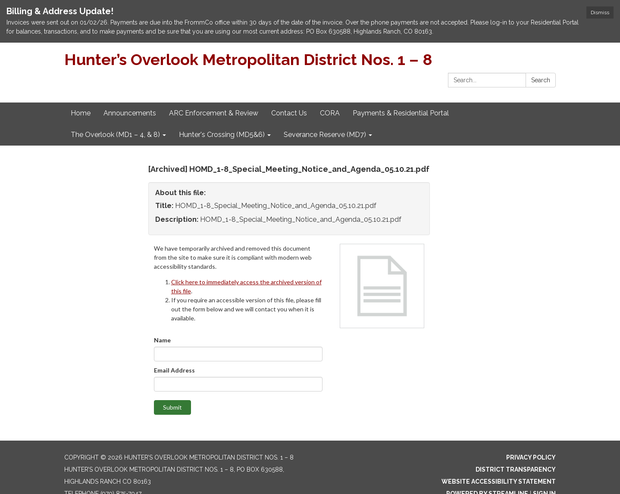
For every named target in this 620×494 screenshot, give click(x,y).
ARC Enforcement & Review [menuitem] (213, 113)
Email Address (174, 370)
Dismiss (600, 12)
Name (162, 340)
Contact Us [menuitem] (289, 113)
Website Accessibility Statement (499, 481)
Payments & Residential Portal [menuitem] (401, 113)
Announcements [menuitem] (129, 113)
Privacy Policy (531, 457)
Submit (172, 407)
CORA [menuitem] (330, 113)
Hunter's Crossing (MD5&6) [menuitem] (222, 134)
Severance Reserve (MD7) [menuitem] (325, 134)
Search (540, 80)
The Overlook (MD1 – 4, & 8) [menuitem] (115, 134)
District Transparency (516, 469)
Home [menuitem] (81, 113)
